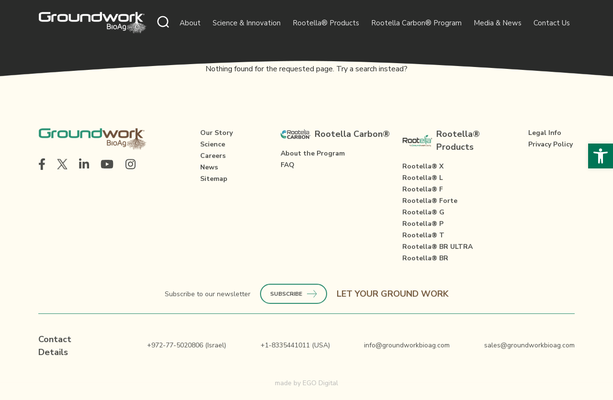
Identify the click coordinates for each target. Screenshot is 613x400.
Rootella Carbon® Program (416, 23)
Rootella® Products (326, 23)
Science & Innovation (247, 23)
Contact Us (552, 23)
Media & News (498, 23)
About (190, 23)
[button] (600, 156)
